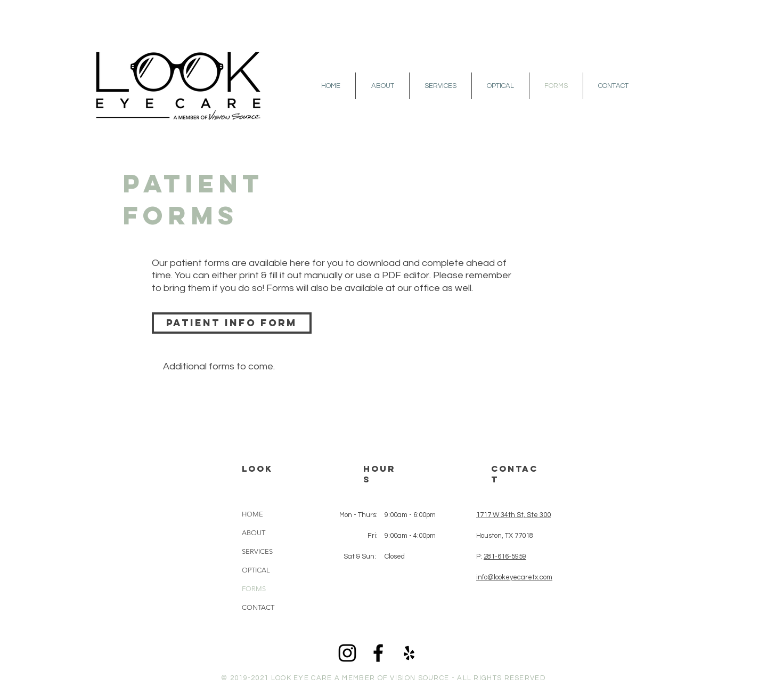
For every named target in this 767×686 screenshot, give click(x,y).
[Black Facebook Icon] (378, 653)
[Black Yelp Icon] (409, 653)
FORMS (254, 589)
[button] (382, 85)
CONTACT (258, 607)
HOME (252, 514)
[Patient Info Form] (232, 323)
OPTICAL (256, 570)
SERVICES (257, 551)
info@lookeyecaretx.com (514, 577)
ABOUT (253, 533)
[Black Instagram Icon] (347, 653)
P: (501, 556)
